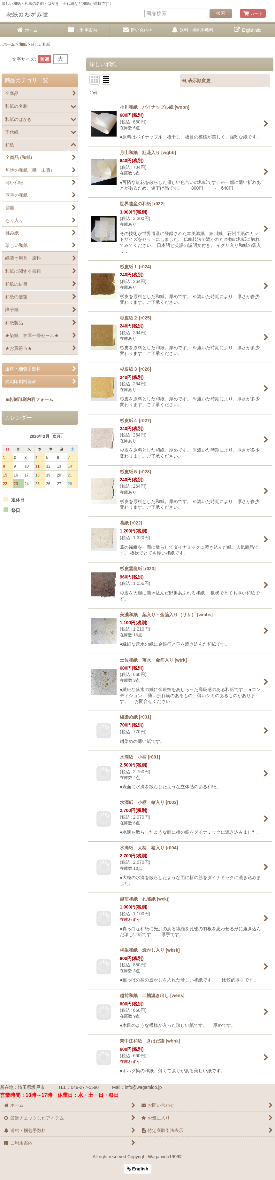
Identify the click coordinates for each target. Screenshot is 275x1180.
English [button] (138, 1168)
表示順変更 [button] (196, 80)
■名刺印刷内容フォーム (27, 399)
